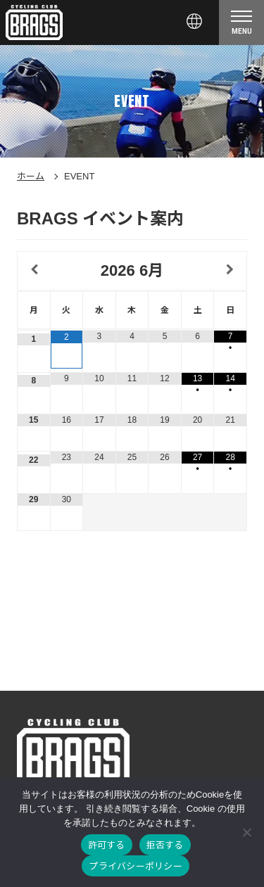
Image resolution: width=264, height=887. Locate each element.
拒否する (165, 845)
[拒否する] (246, 832)
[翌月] (230, 270)
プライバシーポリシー (135, 866)
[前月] (34, 270)
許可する (106, 845)
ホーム (30, 176)
